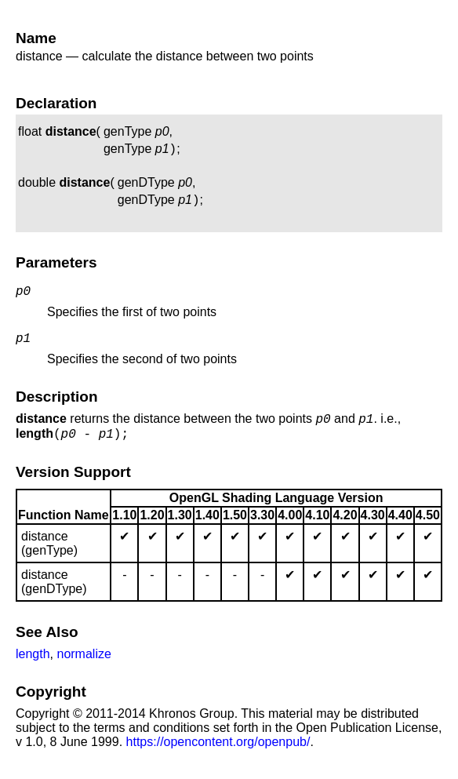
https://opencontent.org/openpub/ (218, 756)
